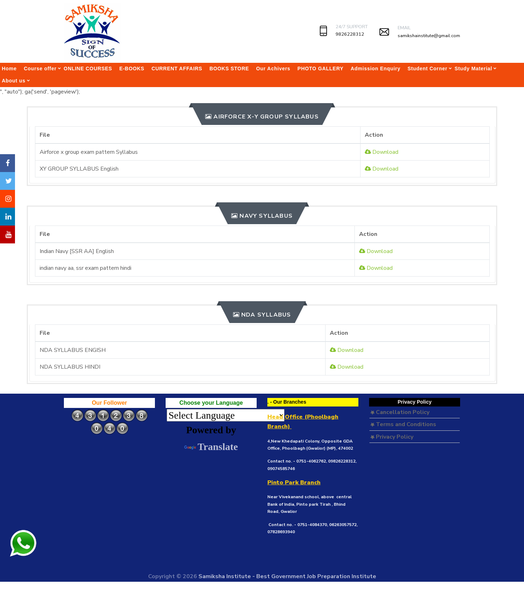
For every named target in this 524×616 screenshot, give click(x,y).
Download (381, 152)
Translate (211, 446)
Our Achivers (273, 68)
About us (13, 81)
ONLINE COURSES (88, 68)
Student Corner (428, 68)
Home (9, 68)
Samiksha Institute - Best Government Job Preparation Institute (287, 576)
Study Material (473, 68)
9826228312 (350, 34)
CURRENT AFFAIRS (176, 68)
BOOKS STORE (229, 68)
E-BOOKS (131, 68)
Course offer (40, 68)
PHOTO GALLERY (320, 68)
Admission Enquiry (375, 68)
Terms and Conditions (403, 424)
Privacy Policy (391, 437)
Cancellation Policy (399, 412)
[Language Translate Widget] (225, 415)
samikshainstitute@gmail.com (429, 35)
